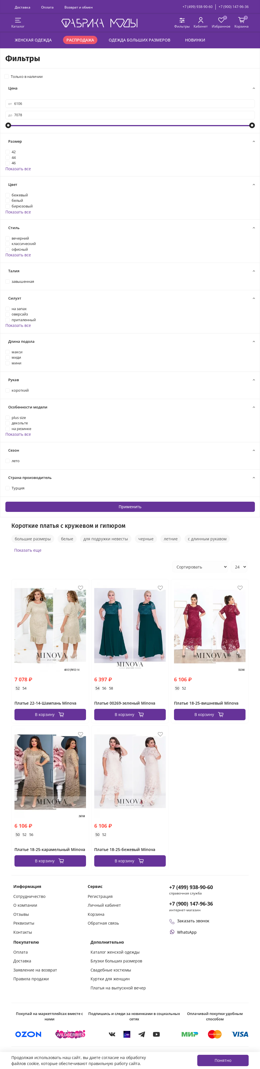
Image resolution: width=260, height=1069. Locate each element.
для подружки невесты (105, 538)
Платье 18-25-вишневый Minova (206, 703)
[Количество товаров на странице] (239, 566)
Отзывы (21, 914)
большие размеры (33, 538)
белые (67, 538)
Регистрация (100, 896)
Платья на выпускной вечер (118, 988)
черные (146, 538)
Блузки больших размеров (116, 961)
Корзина (96, 914)
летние (171, 538)
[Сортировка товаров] (200, 566)
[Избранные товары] (221, 23)
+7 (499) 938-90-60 (198, 6)
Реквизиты (23, 923)
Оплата (47, 7)
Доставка (22, 7)
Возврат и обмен (78, 7)
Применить (130, 506)
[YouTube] (156, 1034)
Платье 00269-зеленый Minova (124, 703)
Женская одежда (33, 40)
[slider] (8, 125)
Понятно (223, 1060)
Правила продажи (31, 978)
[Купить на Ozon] (28, 1034)
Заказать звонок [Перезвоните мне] (189, 920)
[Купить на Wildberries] (70, 1034)
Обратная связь (103, 923)
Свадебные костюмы (111, 970)
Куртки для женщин (110, 978)
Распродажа (80, 40)
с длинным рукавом (207, 538)
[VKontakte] (112, 1034)
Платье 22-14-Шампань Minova (45, 703)
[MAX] (126, 1034)
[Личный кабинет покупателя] (201, 23)
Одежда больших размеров (139, 40)
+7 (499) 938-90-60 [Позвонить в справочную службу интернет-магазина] (191, 887)
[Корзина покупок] (241, 23)
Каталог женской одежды (115, 952)
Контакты (22, 932)
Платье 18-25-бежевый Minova (124, 849)
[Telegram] (141, 1034)
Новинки (195, 40)
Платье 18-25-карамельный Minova (49, 849)
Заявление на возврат (35, 970)
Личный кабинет (104, 905)
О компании (25, 905)
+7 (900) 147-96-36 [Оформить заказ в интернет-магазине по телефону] (191, 903)
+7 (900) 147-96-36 (234, 6)
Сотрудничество (29, 896)
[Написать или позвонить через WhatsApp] (183, 932)
